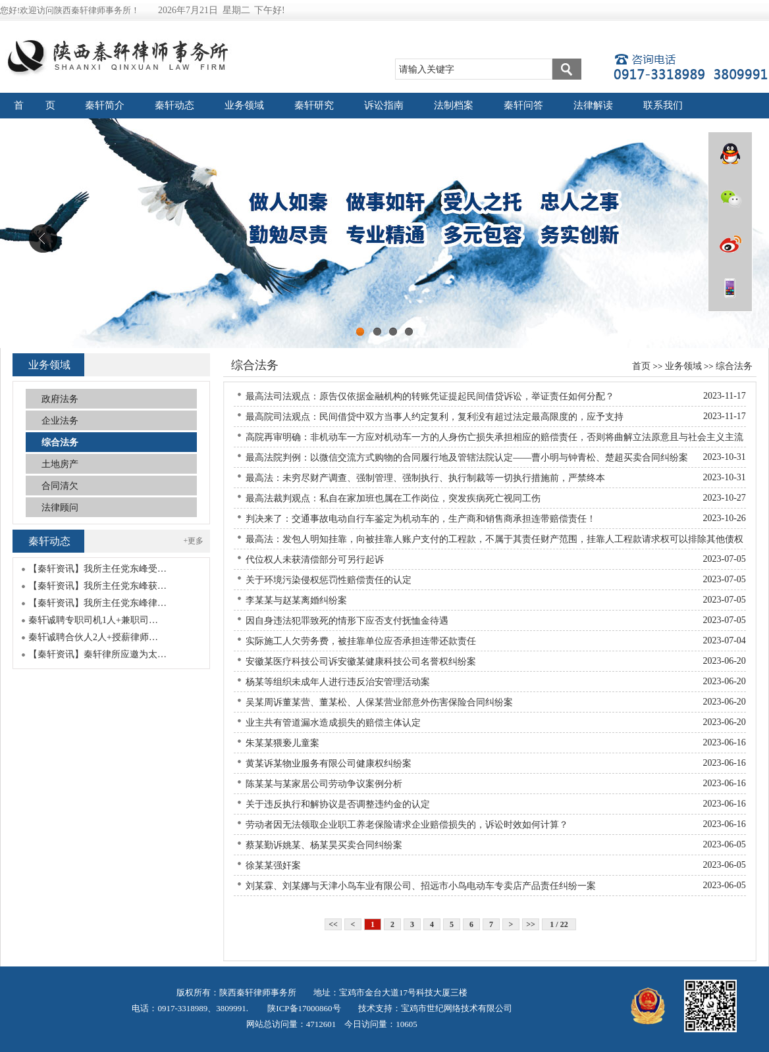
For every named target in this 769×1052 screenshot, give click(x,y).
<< (333, 924)
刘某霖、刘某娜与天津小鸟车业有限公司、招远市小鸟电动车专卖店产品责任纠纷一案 (421, 886)
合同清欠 (59, 486)
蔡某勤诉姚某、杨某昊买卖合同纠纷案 (324, 845)
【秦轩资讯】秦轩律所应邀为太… (97, 654)
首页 (641, 366)
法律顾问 (59, 508)
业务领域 (244, 105)
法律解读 (593, 105)
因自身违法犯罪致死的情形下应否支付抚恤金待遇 (347, 621)
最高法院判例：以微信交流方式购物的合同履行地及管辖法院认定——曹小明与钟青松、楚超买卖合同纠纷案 (467, 458)
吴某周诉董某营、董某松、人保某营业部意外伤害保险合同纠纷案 (379, 702)
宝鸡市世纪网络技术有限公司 (456, 1008)
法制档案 (453, 105)
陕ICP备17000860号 (302, 1008)
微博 (730, 243)
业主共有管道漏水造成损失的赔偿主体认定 (333, 723)
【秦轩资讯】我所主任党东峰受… (97, 569)
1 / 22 (559, 924)
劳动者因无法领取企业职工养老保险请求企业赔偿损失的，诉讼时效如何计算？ (407, 825)
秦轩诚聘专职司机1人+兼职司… (93, 620)
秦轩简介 (104, 105)
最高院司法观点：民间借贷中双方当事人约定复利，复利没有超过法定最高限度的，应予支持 (434, 417)
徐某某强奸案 (273, 865)
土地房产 (59, 464)
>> (530, 924)
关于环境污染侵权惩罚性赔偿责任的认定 (328, 580)
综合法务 (734, 366)
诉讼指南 (384, 105)
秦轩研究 (314, 105)
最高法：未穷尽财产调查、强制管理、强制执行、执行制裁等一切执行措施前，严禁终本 (425, 478)
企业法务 (59, 421)
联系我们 (663, 105)
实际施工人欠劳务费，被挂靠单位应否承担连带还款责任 (361, 641)
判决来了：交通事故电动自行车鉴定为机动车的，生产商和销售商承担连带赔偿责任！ (421, 519)
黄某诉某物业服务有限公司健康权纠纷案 (328, 763)
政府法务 (59, 399)
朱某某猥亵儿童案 (282, 743)
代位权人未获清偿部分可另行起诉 (315, 559)
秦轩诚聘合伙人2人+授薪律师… (93, 637)
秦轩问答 (523, 105)
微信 (730, 198)
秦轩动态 (174, 105)
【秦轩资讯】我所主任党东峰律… (97, 603)
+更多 (194, 540)
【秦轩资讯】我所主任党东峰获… (97, 586)
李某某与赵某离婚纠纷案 (296, 600)
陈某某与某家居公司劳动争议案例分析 (324, 784)
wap (730, 288)
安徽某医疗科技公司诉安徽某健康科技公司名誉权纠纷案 (361, 661)
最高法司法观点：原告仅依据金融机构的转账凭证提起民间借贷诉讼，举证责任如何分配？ (430, 396)
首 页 (35, 105)
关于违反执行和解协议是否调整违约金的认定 (338, 804)
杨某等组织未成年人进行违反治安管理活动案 (338, 682)
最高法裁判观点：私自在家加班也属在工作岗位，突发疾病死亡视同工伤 (393, 498)
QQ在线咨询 (730, 154)
